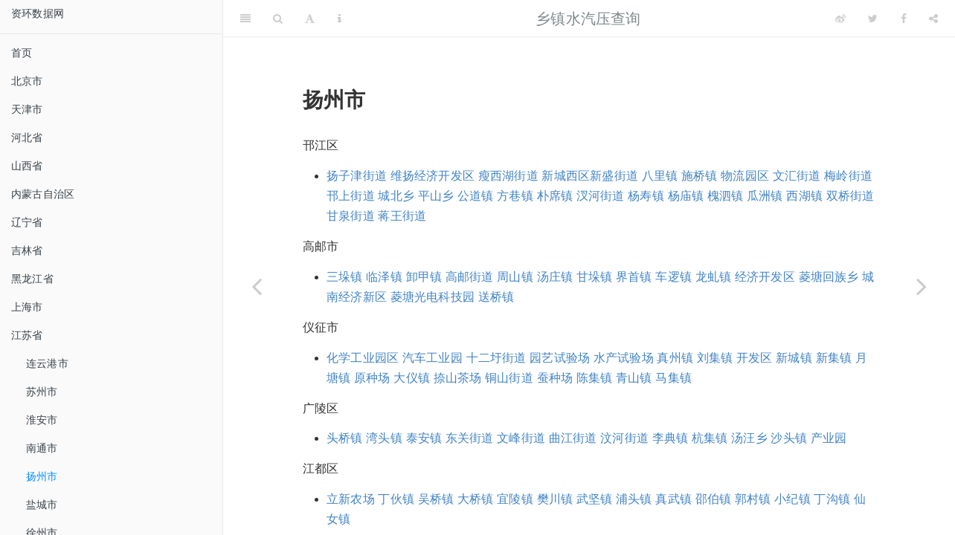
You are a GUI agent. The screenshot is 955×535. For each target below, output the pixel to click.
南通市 (42, 448)
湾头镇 (384, 438)
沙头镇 (789, 438)
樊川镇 (555, 499)
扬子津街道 (357, 175)
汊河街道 (600, 195)
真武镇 (673, 499)
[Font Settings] (310, 18)
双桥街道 (850, 195)
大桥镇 (475, 499)
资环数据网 (37, 13)
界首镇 (634, 276)
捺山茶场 (458, 378)
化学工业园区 (363, 357)
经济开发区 (765, 276)
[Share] (933, 18)
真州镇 (675, 357)
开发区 (754, 357)
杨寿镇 (646, 195)
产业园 (829, 438)
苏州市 (42, 392)
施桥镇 (699, 175)
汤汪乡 (749, 438)
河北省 (27, 137)
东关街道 (470, 438)
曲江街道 (573, 438)
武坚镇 (594, 499)
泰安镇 (424, 438)
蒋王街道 (402, 216)
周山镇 (515, 276)
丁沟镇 (832, 499)
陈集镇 (594, 378)
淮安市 (42, 420)
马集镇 (673, 378)
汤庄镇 (555, 276)
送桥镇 (496, 297)
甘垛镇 (594, 276)
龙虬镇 (713, 276)
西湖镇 (804, 195)
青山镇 (634, 378)
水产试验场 (624, 357)
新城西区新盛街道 (589, 175)
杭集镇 (710, 438)
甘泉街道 (351, 216)
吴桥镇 (436, 499)
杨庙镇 (686, 195)
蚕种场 (555, 378)
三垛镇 (345, 276)
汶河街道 (624, 438)
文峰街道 (521, 438)
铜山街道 (509, 378)
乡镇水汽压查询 (588, 18)
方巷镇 (515, 195)
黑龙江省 (32, 279)
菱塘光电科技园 (432, 297)
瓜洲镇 (765, 195)
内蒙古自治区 (42, 194)
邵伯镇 (713, 499)
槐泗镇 (725, 195)
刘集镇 (715, 357)
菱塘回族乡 (829, 276)
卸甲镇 (424, 276)
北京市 (27, 81)
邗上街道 (351, 195)
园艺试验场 (560, 357)
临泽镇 (384, 276)
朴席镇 (555, 195)
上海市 (27, 307)
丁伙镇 (396, 499)
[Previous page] (256, 286)
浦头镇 (634, 499)
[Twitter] (873, 18)
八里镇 (660, 175)
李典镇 (670, 438)
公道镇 (475, 195)
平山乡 (436, 195)
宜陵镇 (515, 499)
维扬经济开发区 (432, 175)
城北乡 (396, 195)
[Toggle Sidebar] (245, 18)
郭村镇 (753, 499)
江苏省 (27, 335)
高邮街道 (470, 276)
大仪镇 (411, 378)
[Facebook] (904, 18)
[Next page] (921, 286)
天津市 (27, 109)
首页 (21, 53)
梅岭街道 (848, 175)
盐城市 (42, 504)
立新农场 (351, 499)
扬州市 (42, 476)
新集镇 (834, 357)
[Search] (278, 18)
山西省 (27, 166)
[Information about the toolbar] (340, 18)
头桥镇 (345, 438)
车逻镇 (673, 276)
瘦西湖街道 (508, 175)
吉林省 (27, 250)
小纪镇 (792, 499)
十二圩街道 (496, 357)
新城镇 (794, 357)
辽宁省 (27, 222)
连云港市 (47, 363)
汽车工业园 (432, 357)
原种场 (372, 378)
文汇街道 (797, 175)
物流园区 (745, 175)
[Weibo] (840, 18)
